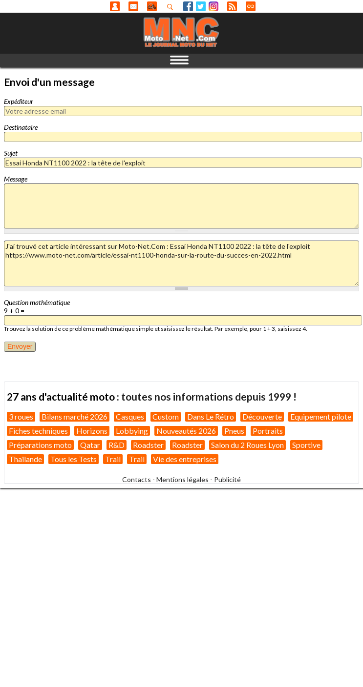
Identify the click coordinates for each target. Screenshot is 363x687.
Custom (165, 416)
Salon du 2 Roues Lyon (247, 444)
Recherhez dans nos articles (172, 7)
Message (15, 179)
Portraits (268, 430)
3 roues (21, 416)
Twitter (201, 6)
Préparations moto (40, 444)
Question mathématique (37, 302)
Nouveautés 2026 (186, 430)
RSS (232, 6)
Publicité (227, 479)
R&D (116, 444)
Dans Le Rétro (210, 416)
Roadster (148, 444)
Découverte (262, 416)
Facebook (188, 6)
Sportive (306, 444)
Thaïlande (25, 459)
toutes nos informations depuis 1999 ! (209, 396)
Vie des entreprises (184, 459)
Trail (113, 459)
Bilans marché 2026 (74, 416)
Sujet (11, 153)
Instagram (213, 6)
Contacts (136, 479)
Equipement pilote (320, 416)
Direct (251, 6)
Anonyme (115, 6)
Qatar (90, 444)
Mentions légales (182, 479)
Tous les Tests (73, 459)
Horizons (91, 430)
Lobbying (132, 430)
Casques (130, 416)
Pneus (234, 430)
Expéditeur (18, 101)
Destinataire (21, 127)
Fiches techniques (38, 430)
